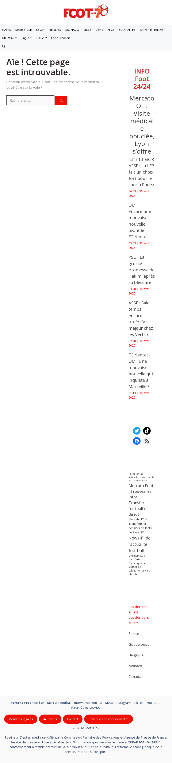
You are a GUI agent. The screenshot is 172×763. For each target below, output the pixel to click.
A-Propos (50, 719)
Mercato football (59, 702)
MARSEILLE (23, 29)
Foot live (38, 702)
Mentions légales (20, 719)
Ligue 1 (27, 38)
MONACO (72, 29)
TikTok (138, 702)
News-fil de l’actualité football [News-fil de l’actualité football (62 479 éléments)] (139, 544)
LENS (99, 29)
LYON (40, 29)
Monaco (135, 665)
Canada (135, 676)
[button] (3, 46)
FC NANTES (127, 29)
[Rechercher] (61, 100)
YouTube (152, 702)
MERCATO (9, 38)
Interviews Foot (85, 702)
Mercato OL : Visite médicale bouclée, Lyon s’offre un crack (141, 128)
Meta (109, 702)
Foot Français (60, 38)
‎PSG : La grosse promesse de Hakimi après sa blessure (142, 269)
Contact (72, 719)
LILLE (87, 29)
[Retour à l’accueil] (86, 12)
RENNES (55, 29)
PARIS (6, 29)
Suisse (134, 633)
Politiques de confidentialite (108, 719)
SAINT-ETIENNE (152, 29)
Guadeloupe (139, 644)
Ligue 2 (41, 38)
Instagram (123, 702)
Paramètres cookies (85, 707)
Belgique (136, 655)
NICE (111, 29)
